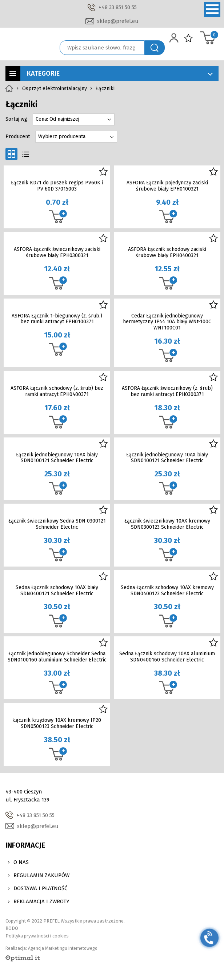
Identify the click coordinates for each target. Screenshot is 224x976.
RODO (11, 928)
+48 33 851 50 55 (118, 7)
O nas (21, 862)
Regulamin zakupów (41, 875)
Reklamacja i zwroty (41, 901)
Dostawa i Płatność (40, 888)
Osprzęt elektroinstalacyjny (54, 88)
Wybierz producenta (61, 136)
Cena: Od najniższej (57, 119)
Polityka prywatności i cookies (37, 936)
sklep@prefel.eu (118, 21)
